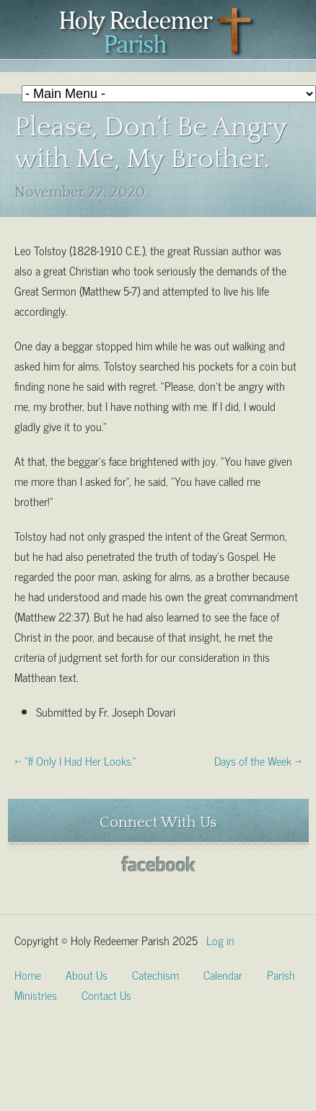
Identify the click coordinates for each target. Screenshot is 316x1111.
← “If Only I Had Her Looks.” (75, 760)
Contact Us (106, 994)
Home (27, 974)
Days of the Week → (258, 760)
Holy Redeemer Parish (158, 33)
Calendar (222, 974)
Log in (220, 939)
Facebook (158, 864)
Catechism (155, 974)
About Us (86, 974)
